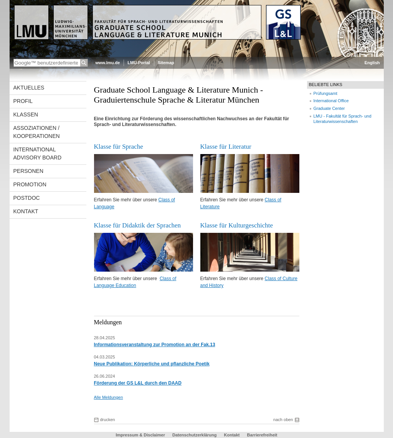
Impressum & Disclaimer (140, 435)
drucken (107, 419)
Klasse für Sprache (118, 146)
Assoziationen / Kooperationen (36, 132)
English (372, 62)
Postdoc (26, 198)
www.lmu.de (108, 62)
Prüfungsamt (325, 93)
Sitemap (166, 62)
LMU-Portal (138, 62)
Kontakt (25, 211)
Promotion (29, 184)
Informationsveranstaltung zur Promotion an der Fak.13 (154, 344)
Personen (28, 171)
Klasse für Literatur (225, 146)
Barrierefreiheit (262, 435)
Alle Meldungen (108, 397)
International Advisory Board (37, 153)
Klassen (25, 114)
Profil (23, 101)
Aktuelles (29, 88)
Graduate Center (329, 108)
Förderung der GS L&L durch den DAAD (138, 383)
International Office (331, 100)
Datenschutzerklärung (194, 435)
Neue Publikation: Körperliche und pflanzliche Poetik (152, 364)
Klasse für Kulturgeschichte (236, 225)
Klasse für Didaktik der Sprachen (137, 225)
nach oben (283, 419)
